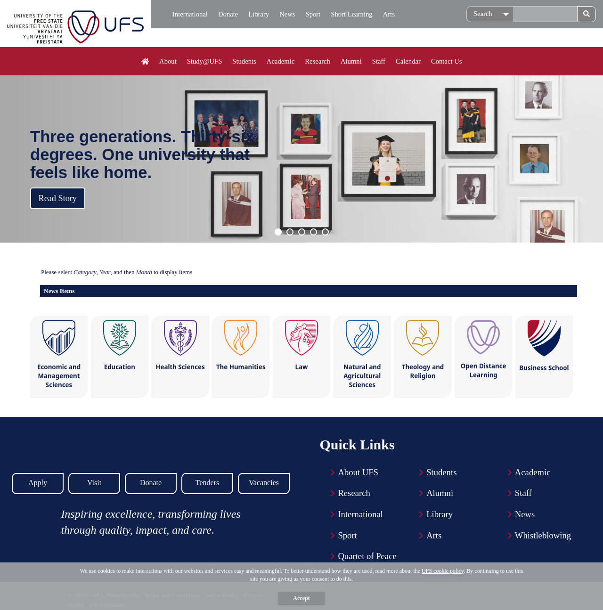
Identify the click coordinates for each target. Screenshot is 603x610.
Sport (313, 14)
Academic (280, 61)
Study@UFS (204, 61)
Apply (37, 483)
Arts (389, 14)
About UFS (358, 472)
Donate (228, 14)
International (190, 14)
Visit (94, 483)
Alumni (351, 61)
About (168, 61)
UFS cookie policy (443, 571)
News (287, 14)
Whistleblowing (543, 535)
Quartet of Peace (367, 556)
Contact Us (446, 61)
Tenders (207, 483)
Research (317, 61)
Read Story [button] (58, 198)
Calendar (408, 61)
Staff (378, 61)
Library (258, 14)
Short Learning (351, 14)
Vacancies (264, 483)
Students (244, 61)
